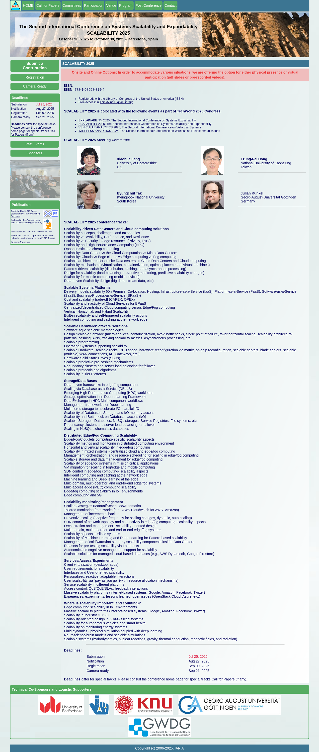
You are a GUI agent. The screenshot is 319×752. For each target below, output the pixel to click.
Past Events (34, 144)
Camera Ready (34, 86)
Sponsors (34, 153)
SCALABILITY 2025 (92, 124)
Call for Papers (48, 5)
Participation (93, 5)
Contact (170, 5)
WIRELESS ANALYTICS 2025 (99, 131)
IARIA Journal (48, 238)
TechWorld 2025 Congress (199, 111)
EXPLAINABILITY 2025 (94, 120)
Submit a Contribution (35, 65)
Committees (72, 5)
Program (126, 5)
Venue (111, 5)
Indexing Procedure (20, 242)
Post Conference (148, 5)
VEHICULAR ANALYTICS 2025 (99, 127)
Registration (34, 77)
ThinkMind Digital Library (116, 102)
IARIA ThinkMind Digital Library (26, 222)
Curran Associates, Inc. (41, 231)
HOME (28, 5)
